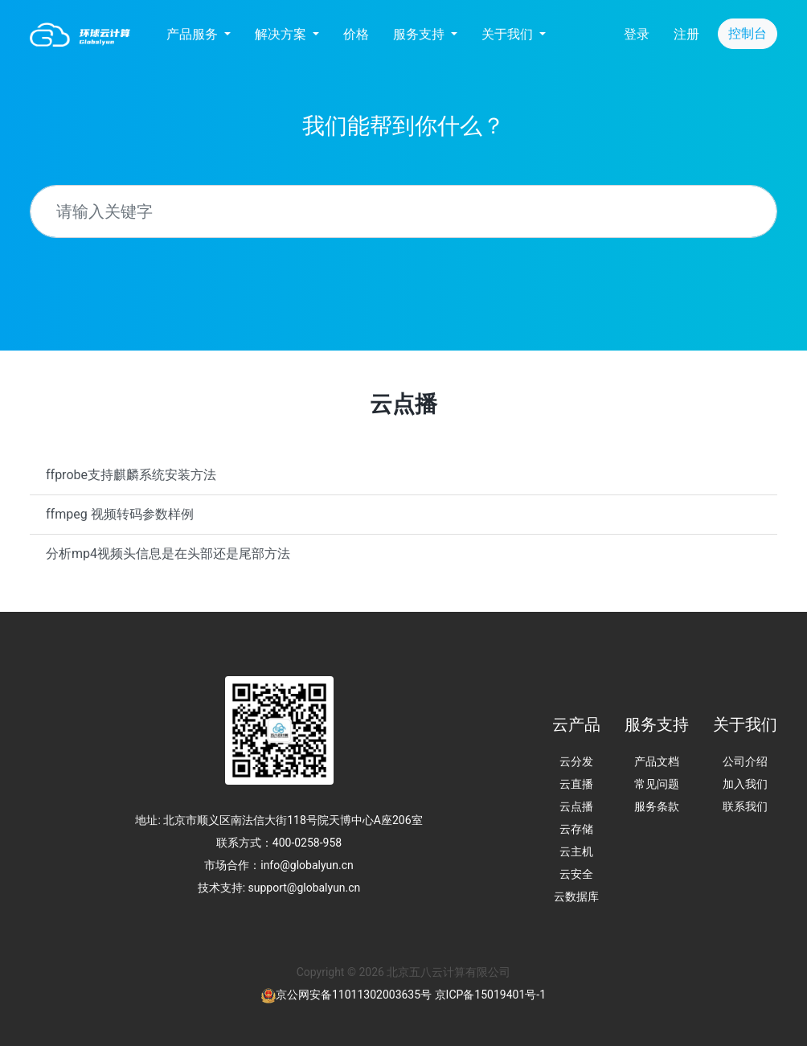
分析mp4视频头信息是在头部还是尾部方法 (168, 553)
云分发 (576, 761)
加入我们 (745, 783)
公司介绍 (745, 761)
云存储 (576, 828)
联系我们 (745, 806)
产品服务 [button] (193, 34)
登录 (636, 34)
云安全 (576, 874)
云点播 (576, 806)
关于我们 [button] (508, 34)
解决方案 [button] (282, 34)
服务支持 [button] (420, 34)
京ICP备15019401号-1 (490, 994)
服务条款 (656, 806)
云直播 (576, 783)
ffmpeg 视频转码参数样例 (120, 514)
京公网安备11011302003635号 (354, 994)
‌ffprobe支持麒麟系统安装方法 (131, 474)
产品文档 (656, 761)
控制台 (747, 33)
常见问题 (656, 783)
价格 (356, 34)
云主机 (576, 851)
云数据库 (576, 896)
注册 (686, 34)
